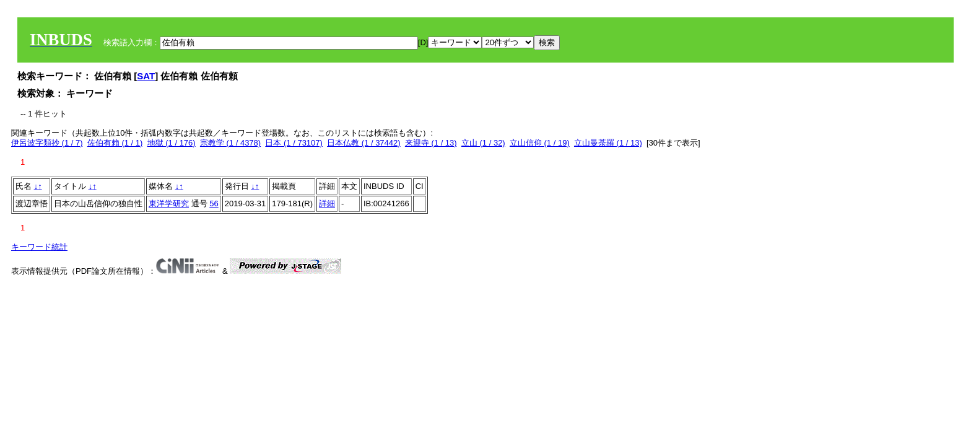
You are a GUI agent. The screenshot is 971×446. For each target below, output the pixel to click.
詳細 (327, 203)
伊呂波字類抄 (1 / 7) (47, 142)
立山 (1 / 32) (483, 142)
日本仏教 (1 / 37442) (364, 142)
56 (213, 203)
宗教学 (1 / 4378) (230, 142)
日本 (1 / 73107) (294, 142)
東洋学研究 (169, 203)
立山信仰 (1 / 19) (540, 142)
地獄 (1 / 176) (171, 142)
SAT (146, 76)
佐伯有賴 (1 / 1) (115, 142)
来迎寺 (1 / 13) (431, 142)
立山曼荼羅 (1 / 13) (608, 142)
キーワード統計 (39, 246)
